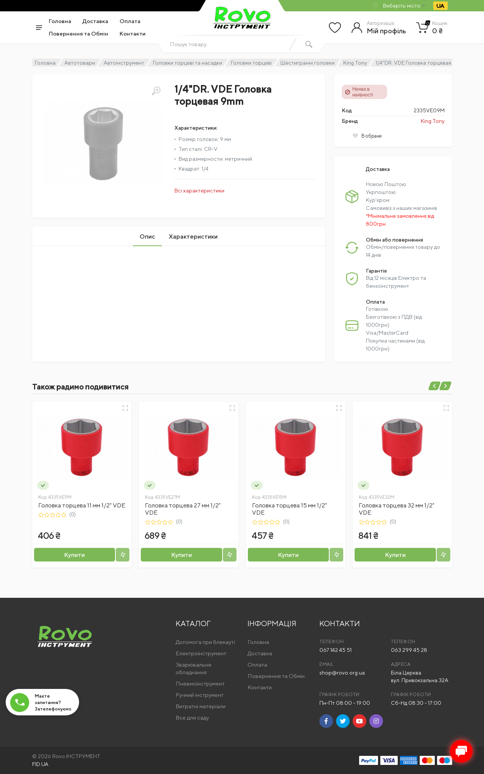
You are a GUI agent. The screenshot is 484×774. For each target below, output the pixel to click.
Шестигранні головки (307, 63)
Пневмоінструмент (200, 683)
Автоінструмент (124, 63)
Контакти (133, 33)
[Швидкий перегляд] (125, 408)
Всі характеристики (199, 191)
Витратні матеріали (201, 706)
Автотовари (79, 63)
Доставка (95, 21)
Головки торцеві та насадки (187, 63)
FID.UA (40, 764)
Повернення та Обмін (78, 33)
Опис (147, 236)
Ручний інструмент (200, 695)
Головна (60, 21)
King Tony (355, 63)
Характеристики (193, 236)
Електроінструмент (201, 653)
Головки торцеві (251, 63)
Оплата (130, 21)
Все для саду (192, 717)
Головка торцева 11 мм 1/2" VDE (81, 505)
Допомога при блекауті (205, 642)
